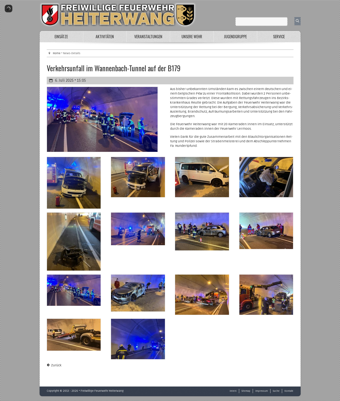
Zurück (56, 365)
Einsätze (61, 36)
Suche (276, 391)
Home (57, 53)
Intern (233, 391)
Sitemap (246, 391)
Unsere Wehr (192, 36)
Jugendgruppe (235, 36)
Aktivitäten (105, 36)
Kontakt (288, 391)
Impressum (261, 391)
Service (279, 36)
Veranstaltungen (148, 36)
